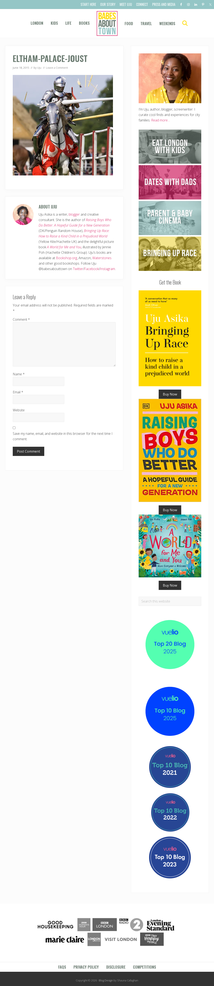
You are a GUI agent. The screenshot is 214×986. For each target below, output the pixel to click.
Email (18, 392)
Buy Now (170, 394)
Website (19, 410)
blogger (74, 214)
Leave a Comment (57, 68)
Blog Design (106, 980)
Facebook (91, 268)
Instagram (107, 268)
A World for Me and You (64, 247)
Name (19, 374)
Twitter (78, 268)
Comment (21, 319)
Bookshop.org (66, 258)
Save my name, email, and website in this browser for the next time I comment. (63, 436)
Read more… (160, 120)
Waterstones (101, 258)
